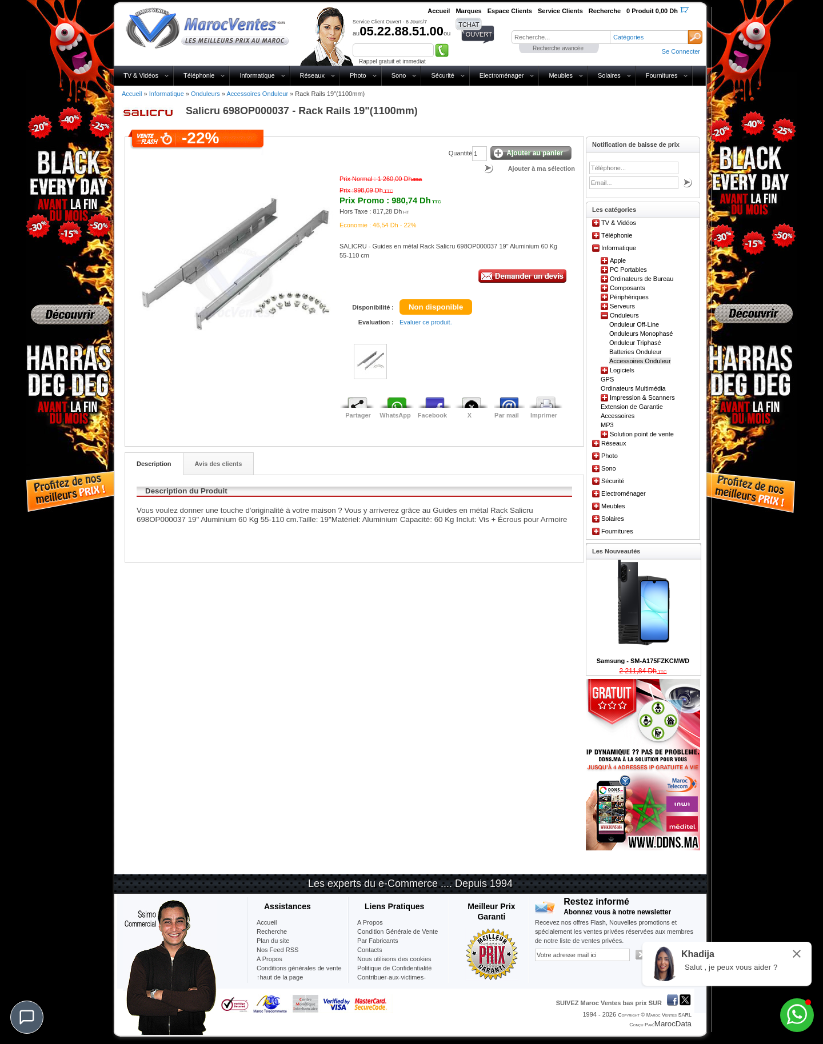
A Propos (370, 922)
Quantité (461, 153)
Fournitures (662, 75)
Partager (358, 415)
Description (154, 463)
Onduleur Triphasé (635, 342)
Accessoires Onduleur (257, 93)
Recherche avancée (558, 48)
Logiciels (622, 370)
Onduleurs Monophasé (641, 333)
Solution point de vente (642, 434)
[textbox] (561, 37)
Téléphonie (198, 75)
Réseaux (312, 75)
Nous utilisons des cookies (394, 958)
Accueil (132, 93)
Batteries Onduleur (635, 351)
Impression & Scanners (642, 397)
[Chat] (26, 1017)
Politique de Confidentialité (394, 968)
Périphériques (629, 297)
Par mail (506, 415)
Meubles (561, 75)
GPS (607, 379)
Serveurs (622, 306)
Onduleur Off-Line (634, 324)
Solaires (609, 75)
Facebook (432, 415)
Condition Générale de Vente (397, 931)
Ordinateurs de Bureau (641, 278)
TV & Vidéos (140, 75)
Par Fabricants (377, 940)
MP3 (607, 424)
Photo (358, 75)
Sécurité (442, 75)
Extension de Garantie (632, 406)
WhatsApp (394, 415)
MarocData (673, 1023)
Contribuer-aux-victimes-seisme (391, 982)
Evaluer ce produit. (425, 322)
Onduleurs (205, 93)
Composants (627, 287)
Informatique (256, 75)
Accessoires (617, 415)
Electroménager (502, 75)
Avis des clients (218, 463)
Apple (618, 260)
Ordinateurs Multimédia (633, 388)
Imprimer (543, 415)
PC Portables (628, 269)
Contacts (369, 949)
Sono (398, 75)
